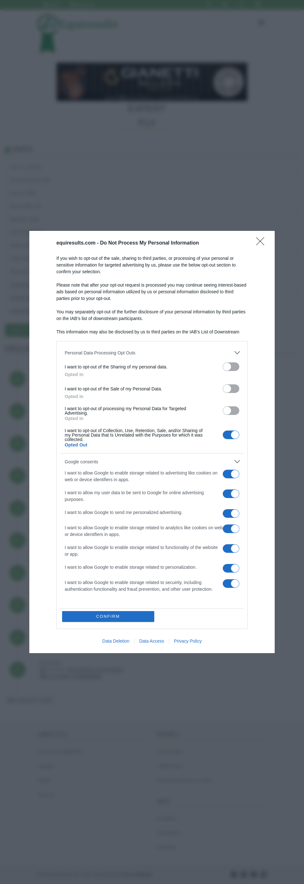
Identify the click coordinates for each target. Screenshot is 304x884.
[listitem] (152, 352)
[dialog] (152, 442)
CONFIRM (108, 616)
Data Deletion (115, 641)
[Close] (262, 243)
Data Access (151, 641)
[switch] (231, 366)
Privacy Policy (188, 641)
